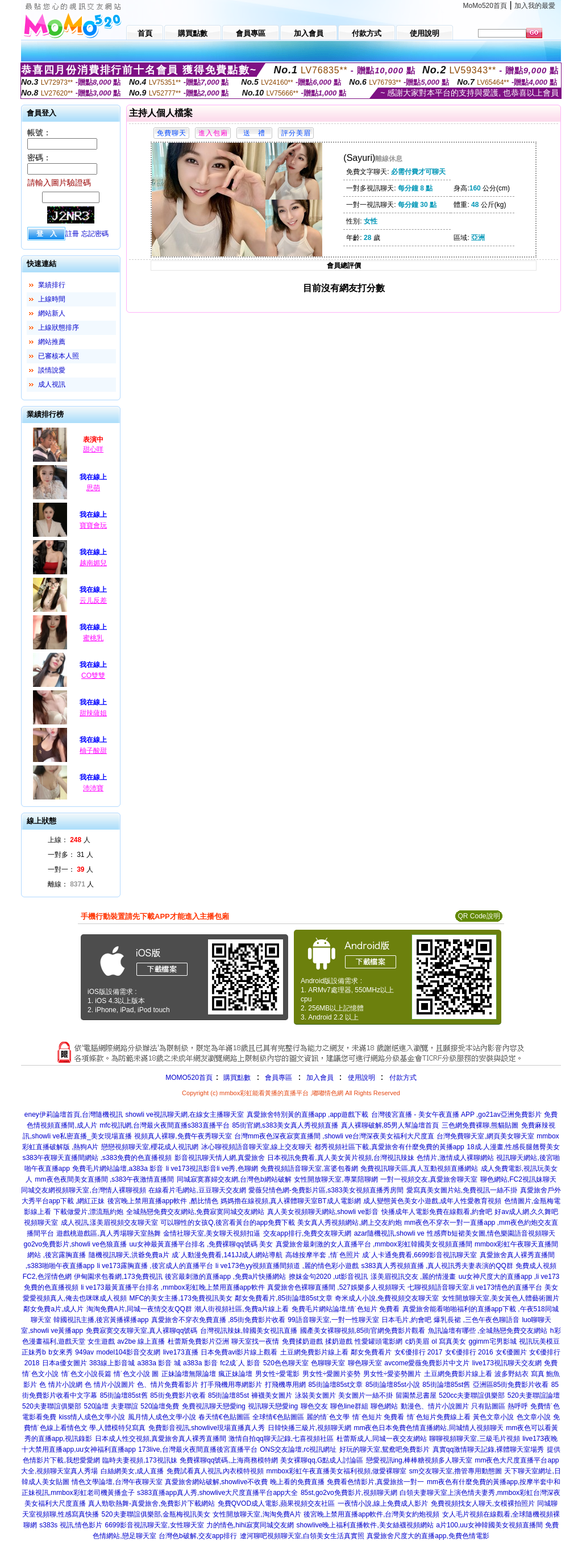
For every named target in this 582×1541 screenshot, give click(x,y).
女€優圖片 (511, 1352)
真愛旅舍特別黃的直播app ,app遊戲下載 (308, 1115)
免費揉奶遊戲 (302, 1341)
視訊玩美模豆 (539, 1341)
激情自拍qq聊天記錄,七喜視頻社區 (281, 1439)
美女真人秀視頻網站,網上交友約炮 (349, 1223)
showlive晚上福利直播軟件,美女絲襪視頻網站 (364, 1525)
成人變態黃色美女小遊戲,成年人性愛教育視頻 (432, 1201)
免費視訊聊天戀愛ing (214, 1406)
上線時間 (51, 299)
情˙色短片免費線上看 (439, 1417)
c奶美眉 (417, 1341)
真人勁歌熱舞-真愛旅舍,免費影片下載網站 (151, 1503)
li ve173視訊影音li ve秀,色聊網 (212, 1169)
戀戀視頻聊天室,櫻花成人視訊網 (149, 1147)
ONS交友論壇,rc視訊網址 (298, 1449)
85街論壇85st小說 (392, 1385)
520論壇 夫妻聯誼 (111, 1406)
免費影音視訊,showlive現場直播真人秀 (206, 1428)
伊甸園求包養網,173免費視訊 (118, 1277)
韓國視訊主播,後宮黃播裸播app (100, 1320)
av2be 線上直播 (141, 1341)
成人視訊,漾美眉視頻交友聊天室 (109, 1223)
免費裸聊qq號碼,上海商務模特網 (229, 1460)
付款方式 (403, 1078)
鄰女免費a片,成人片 (53, 1309)
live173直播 (180, 1352)
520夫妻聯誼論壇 (534, 1395)
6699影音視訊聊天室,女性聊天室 (154, 1525)
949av (84, 1352)
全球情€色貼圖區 (278, 1417)
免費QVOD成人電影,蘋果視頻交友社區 (276, 1503)
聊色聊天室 (365, 1363)
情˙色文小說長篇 (86, 1374)
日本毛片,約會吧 (406, 1320)
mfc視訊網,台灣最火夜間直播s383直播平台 (164, 1125)
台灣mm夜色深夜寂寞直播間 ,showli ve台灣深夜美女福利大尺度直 (334, 1136)
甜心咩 (93, 449)
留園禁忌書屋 (416, 1395)
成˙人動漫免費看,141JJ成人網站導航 (227, 1255)
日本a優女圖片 (64, 1363)
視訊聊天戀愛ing (273, 1406)
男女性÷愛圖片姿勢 (331, 1374)
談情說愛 (51, 370)
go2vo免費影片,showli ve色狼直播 (75, 1244)
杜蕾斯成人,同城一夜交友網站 (381, 1439)
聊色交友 (314, 1406)
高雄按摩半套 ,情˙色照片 (322, 1255)
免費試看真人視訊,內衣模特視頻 (215, 1471)
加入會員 (320, 1078)
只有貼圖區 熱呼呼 (499, 1406)
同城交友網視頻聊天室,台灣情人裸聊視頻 (83, 1190)
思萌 (93, 488)
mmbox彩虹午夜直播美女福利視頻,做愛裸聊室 (337, 1471)
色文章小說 (534, 1417)
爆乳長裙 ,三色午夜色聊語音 (476, 1320)
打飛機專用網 (285, 1385)
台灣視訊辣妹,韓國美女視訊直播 (248, 1331)
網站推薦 (51, 342)
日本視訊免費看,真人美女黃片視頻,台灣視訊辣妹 (340, 1158)
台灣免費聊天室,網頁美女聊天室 (485, 1136)
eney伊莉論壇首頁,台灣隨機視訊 (73, 1115)
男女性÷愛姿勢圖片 (392, 1374)
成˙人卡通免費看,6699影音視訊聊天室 (419, 1255)
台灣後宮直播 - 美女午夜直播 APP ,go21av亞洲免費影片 (456, 1115)
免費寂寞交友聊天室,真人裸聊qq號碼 (142, 1331)
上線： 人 (69, 840)
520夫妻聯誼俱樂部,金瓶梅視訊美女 (156, 1514)
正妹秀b (34, 1352)
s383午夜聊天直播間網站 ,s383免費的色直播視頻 (97, 1158)
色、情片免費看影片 (167, 1385)
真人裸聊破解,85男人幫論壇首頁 (390, 1125)
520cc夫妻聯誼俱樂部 (472, 1395)
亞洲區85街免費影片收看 (510, 1385)
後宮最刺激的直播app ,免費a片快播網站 (225, 1277)
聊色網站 (384, 1406)
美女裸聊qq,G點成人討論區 (321, 1460)
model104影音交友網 (128, 1352)
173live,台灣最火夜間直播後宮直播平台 (197, 1449)
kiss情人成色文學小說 (92, 1417)
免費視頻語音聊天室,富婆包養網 (308, 1169)
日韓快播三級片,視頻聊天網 (309, 1428)
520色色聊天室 (286, 1363)
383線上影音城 (112, 1363)
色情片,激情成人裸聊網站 (455, 1158)
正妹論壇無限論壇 (188, 1374)
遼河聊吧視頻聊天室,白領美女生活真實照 (302, 1536)
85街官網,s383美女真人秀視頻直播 (285, 1125)
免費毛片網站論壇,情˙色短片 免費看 (346, 1309)
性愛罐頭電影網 (378, 1341)
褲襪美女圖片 (271, 1395)
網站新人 (51, 313)
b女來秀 (60, 1352)
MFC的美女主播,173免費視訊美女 (181, 1298)
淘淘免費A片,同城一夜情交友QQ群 (139, 1309)
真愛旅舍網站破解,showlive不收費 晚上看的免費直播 (245, 1482)
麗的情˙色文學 (328, 1417)
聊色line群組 (349, 1406)
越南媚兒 (93, 563)
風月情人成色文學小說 (162, 1417)
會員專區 (278, 1078)
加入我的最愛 (534, 6)
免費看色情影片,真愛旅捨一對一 (375, 1482)
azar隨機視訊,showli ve (389, 1233)
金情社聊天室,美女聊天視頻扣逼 (211, 1233)
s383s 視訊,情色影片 (70, 1525)
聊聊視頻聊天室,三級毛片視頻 (474, 1439)
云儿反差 (93, 600)
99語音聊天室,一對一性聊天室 (333, 1320)
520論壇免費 (159, 1406)
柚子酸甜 (93, 751)
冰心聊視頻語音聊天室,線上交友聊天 (256, 1147)
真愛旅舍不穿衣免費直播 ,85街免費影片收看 (218, 1320)
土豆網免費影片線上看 (314, 1352)
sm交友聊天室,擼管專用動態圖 (455, 1471)
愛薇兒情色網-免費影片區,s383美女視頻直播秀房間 (326, 1190)
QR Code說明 (479, 916)
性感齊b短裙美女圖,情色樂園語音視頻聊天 (491, 1233)
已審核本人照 (58, 356)
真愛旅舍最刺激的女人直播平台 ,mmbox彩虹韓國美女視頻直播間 (374, 1244)
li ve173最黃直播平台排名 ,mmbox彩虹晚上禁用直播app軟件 (172, 1287)
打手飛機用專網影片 (231, 1385)
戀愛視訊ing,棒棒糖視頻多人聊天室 (419, 1460)
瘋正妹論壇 (235, 1374)
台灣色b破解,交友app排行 (198, 1536)
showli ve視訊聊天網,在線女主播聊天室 (185, 1115)
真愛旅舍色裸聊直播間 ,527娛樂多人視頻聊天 (336, 1287)
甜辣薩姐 (93, 713)
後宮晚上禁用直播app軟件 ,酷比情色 (162, 1201)
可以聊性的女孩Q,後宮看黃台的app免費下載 (227, 1223)
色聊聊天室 (328, 1363)
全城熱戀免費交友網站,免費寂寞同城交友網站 (195, 1212)
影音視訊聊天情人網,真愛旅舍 (219, 1158)
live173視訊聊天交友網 (507, 1363)
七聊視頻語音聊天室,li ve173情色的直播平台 (475, 1287)
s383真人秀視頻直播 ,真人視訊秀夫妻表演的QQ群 (437, 1266)
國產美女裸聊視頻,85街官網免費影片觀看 (363, 1331)
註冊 (72, 234)
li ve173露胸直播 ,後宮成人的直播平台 (155, 1266)
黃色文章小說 (493, 1417)
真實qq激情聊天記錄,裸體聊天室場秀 (488, 1449)
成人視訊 (51, 384)
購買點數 (236, 1078)
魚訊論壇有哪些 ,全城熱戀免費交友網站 (488, 1331)
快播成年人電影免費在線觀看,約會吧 (436, 1212)
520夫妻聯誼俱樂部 (51, 1406)
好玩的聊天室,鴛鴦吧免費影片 (384, 1449)
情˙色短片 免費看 (378, 1417)
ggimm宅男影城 (493, 1341)
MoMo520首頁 (485, 6)
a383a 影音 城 (158, 1363)
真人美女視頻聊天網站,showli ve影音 (323, 1212)
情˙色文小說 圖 (136, 1374)
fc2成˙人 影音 (240, 1363)
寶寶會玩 (93, 525)
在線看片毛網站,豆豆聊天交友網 (197, 1190)
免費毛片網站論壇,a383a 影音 (117, 1169)
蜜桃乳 (93, 638)
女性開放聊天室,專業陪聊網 (335, 1179)
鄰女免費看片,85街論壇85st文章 (283, 1298)
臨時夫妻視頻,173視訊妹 (139, 1460)
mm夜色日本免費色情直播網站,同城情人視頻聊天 (428, 1428)
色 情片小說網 (60, 1385)
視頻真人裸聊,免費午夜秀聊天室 (182, 1136)
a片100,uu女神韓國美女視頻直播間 (489, 1525)
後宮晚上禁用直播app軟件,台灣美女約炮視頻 (371, 1514)
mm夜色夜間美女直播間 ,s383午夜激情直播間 (104, 1179)
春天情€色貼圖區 (224, 1417)
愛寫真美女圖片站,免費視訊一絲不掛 (461, 1190)
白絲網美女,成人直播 (132, 1471)
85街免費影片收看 (177, 1395)
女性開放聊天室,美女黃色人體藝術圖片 (500, 1298)
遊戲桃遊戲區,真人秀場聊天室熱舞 (108, 1233)
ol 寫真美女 (448, 1341)
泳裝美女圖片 (315, 1395)
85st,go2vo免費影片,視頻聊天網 (349, 1493)
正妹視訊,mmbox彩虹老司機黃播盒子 (78, 1493)
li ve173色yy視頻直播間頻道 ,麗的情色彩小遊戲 (287, 1266)
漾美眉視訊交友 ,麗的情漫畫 (413, 1277)
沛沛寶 (93, 788)
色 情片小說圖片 (109, 1385)
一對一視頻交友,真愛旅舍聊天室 (428, 1179)
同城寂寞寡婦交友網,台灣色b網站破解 (234, 1179)
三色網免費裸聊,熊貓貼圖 (480, 1125)
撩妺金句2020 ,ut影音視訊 (328, 1277)
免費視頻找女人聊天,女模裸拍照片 (483, 1503)
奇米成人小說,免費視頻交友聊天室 (387, 1298)
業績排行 (51, 285)
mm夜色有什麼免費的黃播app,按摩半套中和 (493, 1482)
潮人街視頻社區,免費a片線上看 (241, 1309)
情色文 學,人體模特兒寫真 (106, 1428)
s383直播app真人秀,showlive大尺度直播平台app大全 (217, 1493)
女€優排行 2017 (418, 1352)
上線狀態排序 (58, 328)
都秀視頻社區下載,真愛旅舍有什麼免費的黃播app (389, 1147)
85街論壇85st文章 (335, 1385)
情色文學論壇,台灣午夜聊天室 (117, 1482)
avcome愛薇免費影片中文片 (426, 1363)
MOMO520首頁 (189, 1078)
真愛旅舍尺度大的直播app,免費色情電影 (428, 1536)
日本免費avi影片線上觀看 (239, 1352)
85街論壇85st (228, 1395)
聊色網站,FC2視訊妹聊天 (518, 1179)
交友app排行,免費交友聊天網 (307, 1233)
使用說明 (361, 1078)
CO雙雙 (93, 676)
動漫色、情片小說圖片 (435, 1406)
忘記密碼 (95, 234)
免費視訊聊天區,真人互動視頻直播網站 (419, 1169)
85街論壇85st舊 (446, 1385)
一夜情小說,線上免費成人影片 (383, 1503)
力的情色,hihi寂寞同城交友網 (250, 1525)
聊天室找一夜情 (255, 1341)
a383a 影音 (200, 1363)
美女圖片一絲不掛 (365, 1395)
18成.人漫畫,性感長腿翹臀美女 (513, 1147)
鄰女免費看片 (371, 1352)
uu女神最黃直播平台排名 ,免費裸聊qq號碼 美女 (201, 1244)
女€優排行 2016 (469, 1352)
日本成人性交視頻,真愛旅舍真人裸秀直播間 (160, 1439)
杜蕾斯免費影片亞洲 (198, 1341)
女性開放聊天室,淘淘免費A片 (257, 1514)
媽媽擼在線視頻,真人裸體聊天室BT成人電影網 (291, 1201)
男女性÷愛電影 (277, 1374)
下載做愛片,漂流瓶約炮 (88, 1212)
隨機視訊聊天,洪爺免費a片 (129, 1255)
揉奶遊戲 (338, 1341)
